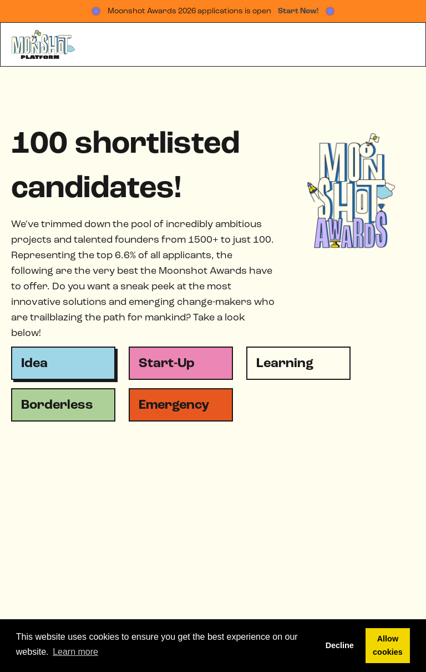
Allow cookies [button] (388, 645)
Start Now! (298, 11)
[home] (44, 44)
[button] (403, 44)
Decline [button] (340, 645)
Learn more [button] (75, 651)
